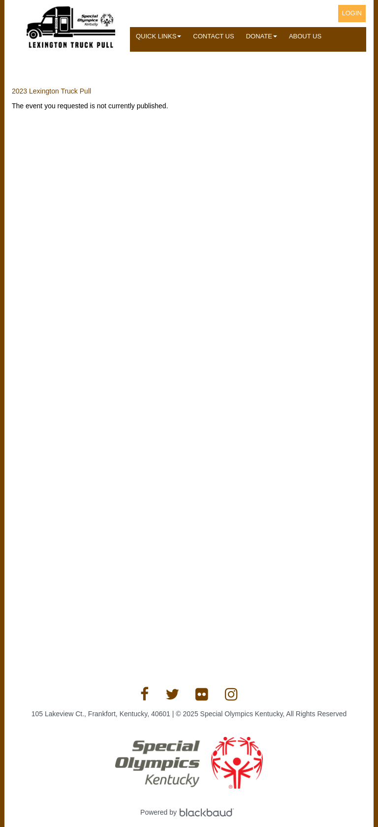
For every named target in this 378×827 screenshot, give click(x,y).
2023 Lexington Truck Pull (51, 91)
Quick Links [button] (158, 36)
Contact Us (213, 36)
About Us (305, 36)
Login (352, 13)
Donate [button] (261, 36)
